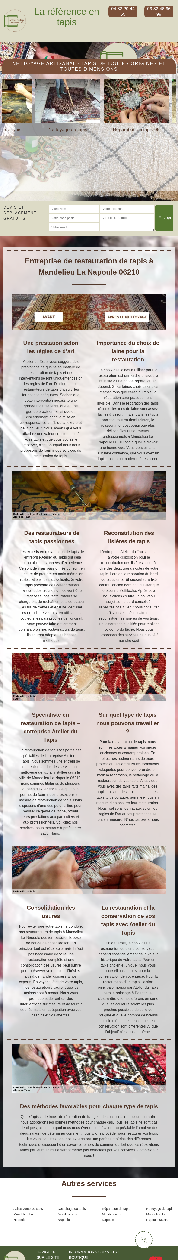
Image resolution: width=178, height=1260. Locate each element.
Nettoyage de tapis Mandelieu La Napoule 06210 (159, 1214)
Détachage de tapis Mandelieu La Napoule (72, 1214)
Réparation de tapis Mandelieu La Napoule (116, 1214)
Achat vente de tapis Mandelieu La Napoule (28, 1214)
